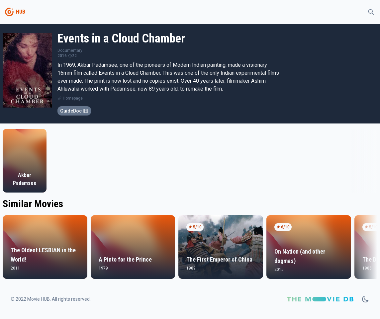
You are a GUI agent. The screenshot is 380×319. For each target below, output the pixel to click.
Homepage (73, 98)
